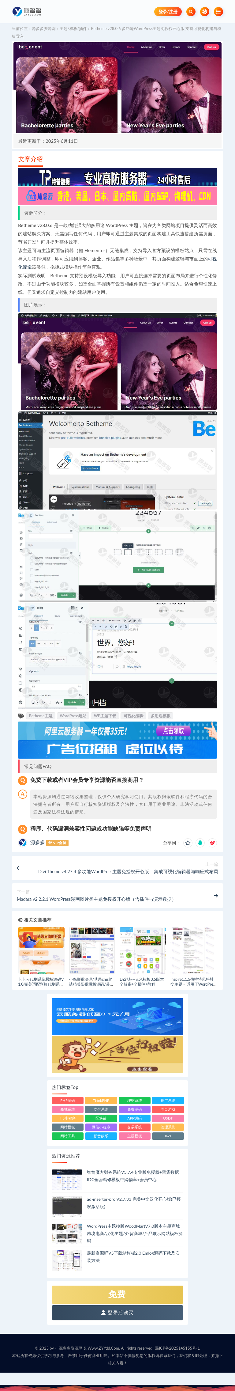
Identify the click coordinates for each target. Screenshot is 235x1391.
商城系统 (67, 1109)
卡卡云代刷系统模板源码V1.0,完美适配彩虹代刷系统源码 (41, 984)
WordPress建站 (73, 715)
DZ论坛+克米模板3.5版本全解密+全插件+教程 (142, 982)
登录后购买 (117, 1312)
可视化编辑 (134, 715)
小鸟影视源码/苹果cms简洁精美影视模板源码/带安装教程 (91, 984)
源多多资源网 (44, 28)
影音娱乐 (101, 1136)
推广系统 (168, 1100)
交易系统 (134, 1127)
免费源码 (134, 1109)
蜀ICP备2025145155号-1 (177, 1348)
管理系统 (168, 1127)
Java (168, 1136)
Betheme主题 (40, 715)
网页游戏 (168, 1109)
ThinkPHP (101, 1100)
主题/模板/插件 (73, 28)
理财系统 (134, 1100)
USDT (168, 1118)
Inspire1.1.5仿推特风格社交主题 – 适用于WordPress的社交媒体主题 (193, 984)
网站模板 (67, 1127)
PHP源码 (67, 1100)
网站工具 (67, 1136)
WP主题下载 (105, 715)
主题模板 (134, 1136)
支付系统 (101, 1109)
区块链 (100, 1118)
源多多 (37, 842)
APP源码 (134, 1118)
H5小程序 (68, 1118)
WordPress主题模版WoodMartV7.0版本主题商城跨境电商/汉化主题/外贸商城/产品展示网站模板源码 (135, 1233)
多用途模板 (160, 715)
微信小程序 (101, 1127)
